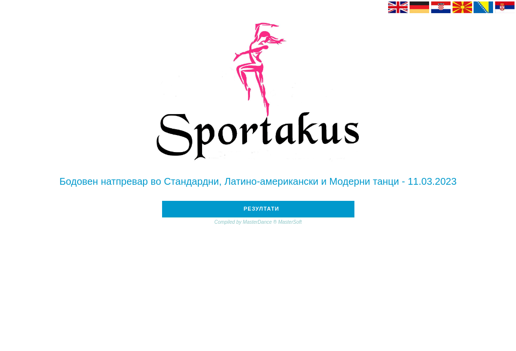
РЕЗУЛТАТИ (261, 209)
